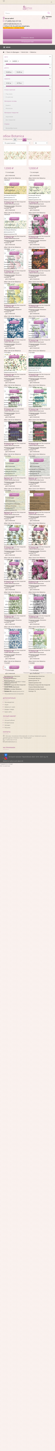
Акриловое (9, 117)
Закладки (7, 725)
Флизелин (9, 108)
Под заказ (9, 94)
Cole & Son (24, 52)
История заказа (9, 723)
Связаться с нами (10, 707)
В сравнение (10, 175)
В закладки (9, 172)
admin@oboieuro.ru (11, 742)
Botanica (33, 52)
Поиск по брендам (12, 52)
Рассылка (7, 727)
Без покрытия (10, 120)
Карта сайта (8, 712)
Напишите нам (27, 42)
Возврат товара (9, 709)
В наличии (9, 97)
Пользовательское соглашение (14, 694)
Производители (9, 702)
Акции (6, 704)
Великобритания (11, 128)
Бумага (8, 105)
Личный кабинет (10, 720)
